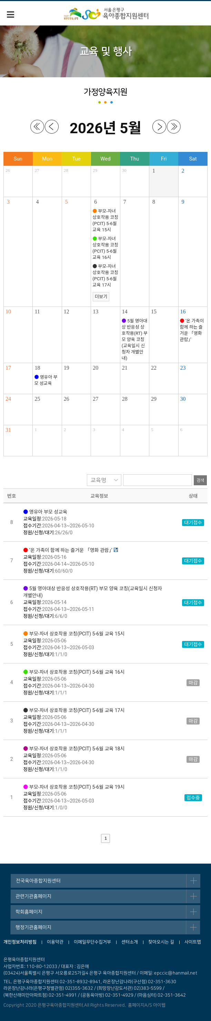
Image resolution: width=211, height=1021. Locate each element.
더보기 (101, 296)
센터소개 (129, 942)
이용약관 (55, 942)
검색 (200, 480)
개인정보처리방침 (20, 942)
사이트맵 (192, 942)
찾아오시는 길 (161, 942)
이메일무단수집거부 (92, 942)
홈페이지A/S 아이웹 (145, 1005)
